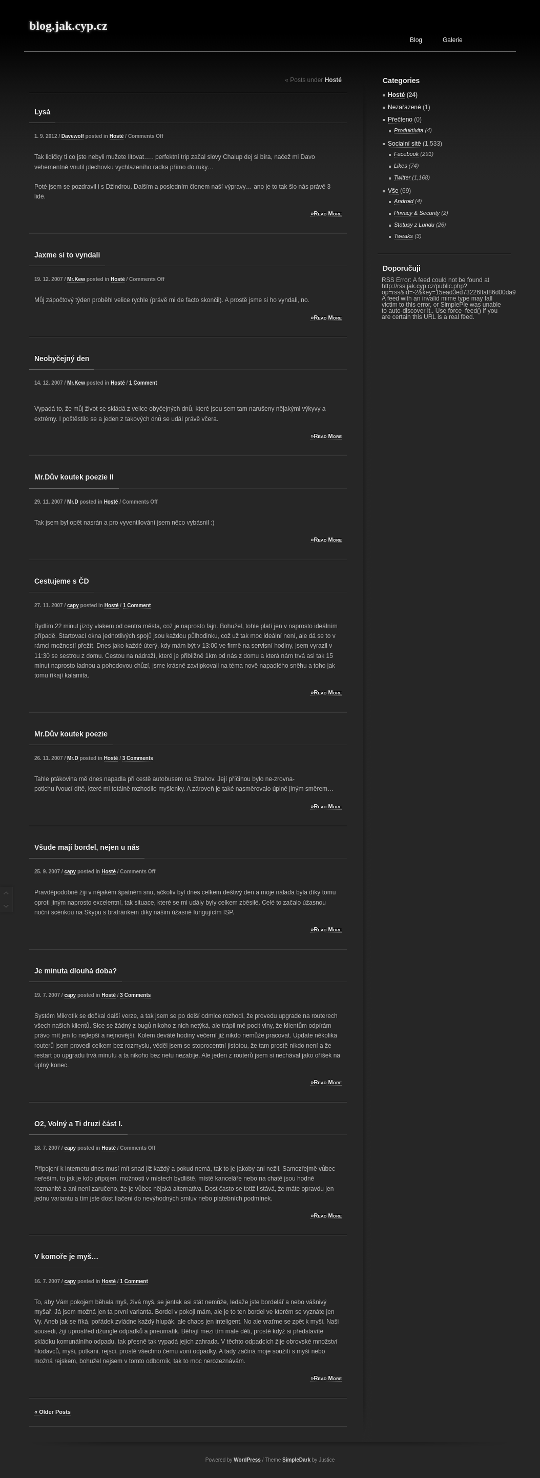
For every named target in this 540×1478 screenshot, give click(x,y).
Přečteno (400, 119)
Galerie (453, 40)
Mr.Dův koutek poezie (71, 734)
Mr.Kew (76, 279)
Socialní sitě (404, 143)
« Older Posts (52, 1412)
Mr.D (72, 502)
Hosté (117, 136)
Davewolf (72, 136)
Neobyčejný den (61, 358)
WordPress (247, 1460)
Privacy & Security (417, 213)
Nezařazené (404, 107)
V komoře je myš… (66, 1256)
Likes (400, 166)
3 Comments (137, 758)
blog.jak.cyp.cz (68, 25)
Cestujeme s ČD (61, 581)
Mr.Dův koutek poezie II (74, 477)
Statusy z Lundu (414, 225)
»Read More (326, 213)
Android (403, 201)
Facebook (406, 154)
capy (73, 605)
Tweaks (403, 236)
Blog (416, 40)
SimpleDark (296, 1460)
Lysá (42, 112)
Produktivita (408, 130)
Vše (393, 190)
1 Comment (143, 383)
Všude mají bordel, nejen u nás (86, 847)
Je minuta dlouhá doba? (75, 971)
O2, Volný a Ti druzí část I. (78, 1124)
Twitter (402, 177)
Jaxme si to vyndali (67, 255)
